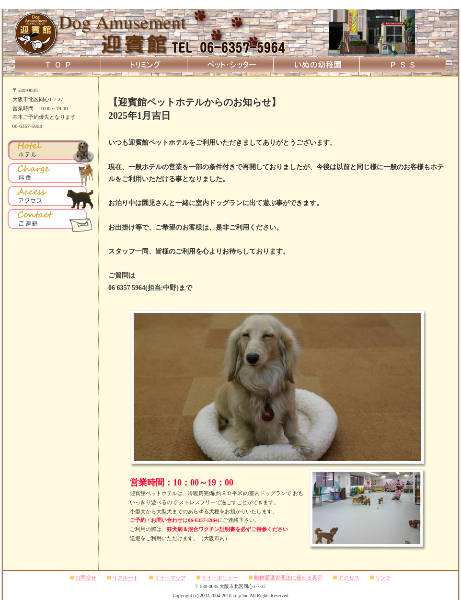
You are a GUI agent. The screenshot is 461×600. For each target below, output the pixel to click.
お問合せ (85, 577)
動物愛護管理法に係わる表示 (288, 577)
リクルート (125, 577)
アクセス (348, 577)
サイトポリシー (219, 577)
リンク (383, 577)
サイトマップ (170, 577)
